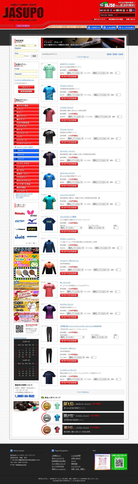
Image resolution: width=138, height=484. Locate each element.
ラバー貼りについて (59, 463)
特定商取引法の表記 (115, 19)
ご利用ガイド (94, 28)
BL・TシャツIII (65, 282)
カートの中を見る (126, 28)
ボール (26, 129)
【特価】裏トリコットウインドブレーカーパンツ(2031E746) (81, 326)
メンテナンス (26, 126)
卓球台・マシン (26, 173)
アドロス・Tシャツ (66, 85)
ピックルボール (26, 191)
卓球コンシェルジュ (59, 469)
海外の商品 (26, 187)
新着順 (115, 54)
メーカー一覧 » (31, 243)
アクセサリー (26, 177)
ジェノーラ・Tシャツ (67, 195)
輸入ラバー (26, 119)
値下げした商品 (26, 105)
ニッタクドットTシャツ (68, 370)
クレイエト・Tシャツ (67, 151)
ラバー (26, 112)
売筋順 (120, 54)
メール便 (26, 406)
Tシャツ (20, 150)
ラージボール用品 (26, 184)
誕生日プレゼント (26, 296)
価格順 (109, 54)
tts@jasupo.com (21, 464)
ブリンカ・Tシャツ (66, 129)
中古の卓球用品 (26, 123)
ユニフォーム (26, 140)
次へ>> (86, 56)
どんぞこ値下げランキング (26, 285)
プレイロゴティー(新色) (68, 216)
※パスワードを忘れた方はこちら (24, 80)
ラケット (26, 109)
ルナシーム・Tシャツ (67, 173)
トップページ (75, 466)
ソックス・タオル (26, 163)
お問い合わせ (129, 19)
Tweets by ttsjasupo (20, 338)
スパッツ (21, 159)
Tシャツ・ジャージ (26, 143)
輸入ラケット (26, 116)
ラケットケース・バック (24, 193)
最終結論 (74, 463)
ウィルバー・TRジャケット (69, 260)
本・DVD (26, 170)
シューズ (26, 167)
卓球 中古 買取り (78, 469)
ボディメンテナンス (26, 180)
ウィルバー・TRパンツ (68, 348)
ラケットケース (26, 133)
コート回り (19, 197)
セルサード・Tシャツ (67, 64)
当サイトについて (99, 19)
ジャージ (21, 154)
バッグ (26, 136)
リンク (73, 461)
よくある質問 (109, 28)
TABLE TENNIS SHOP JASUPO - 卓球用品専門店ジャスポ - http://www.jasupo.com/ (23, 12)
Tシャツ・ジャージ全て (25, 147)
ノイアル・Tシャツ (66, 107)
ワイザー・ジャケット (67, 239)
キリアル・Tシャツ (66, 304)
